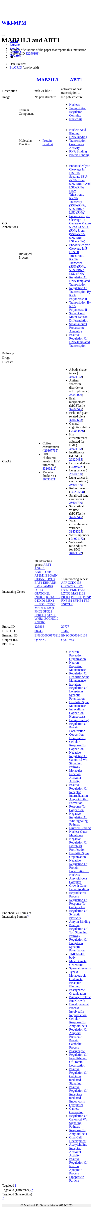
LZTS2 (50, 604)
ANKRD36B (43, 572)
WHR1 (39, 618)
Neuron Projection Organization (77, 655)
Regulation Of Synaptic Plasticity (78, 914)
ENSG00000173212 (47, 635)
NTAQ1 (49, 608)
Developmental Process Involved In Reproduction (79, 1010)
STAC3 (51, 615)
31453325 (75, 531)
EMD (38, 586)
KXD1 (41, 600)
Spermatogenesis (80, 968)
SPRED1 (40, 615)
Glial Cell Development (77, 1139)
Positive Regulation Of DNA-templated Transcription (79, 340)
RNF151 (66, 600)
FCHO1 (40, 590)
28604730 (75, 474)
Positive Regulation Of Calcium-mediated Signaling (78, 1076)
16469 (65, 631)
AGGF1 (40, 568)
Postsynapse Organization (77, 991)
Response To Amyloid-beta (78, 1131)
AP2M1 (40, 575)
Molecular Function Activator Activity (75, 776)
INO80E (40, 597)
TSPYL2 (67, 604)
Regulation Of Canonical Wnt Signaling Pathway (78, 1121)
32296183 (32, 53)
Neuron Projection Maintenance (77, 666)
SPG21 (47, 611)
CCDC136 (74, 582)
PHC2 (38, 611)
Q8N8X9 (40, 639)
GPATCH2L (42, 593)
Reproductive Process (77, 894)
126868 (39, 626)
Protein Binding (48, 142)
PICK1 (65, 597)
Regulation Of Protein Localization (78, 727)
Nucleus (74, 104)
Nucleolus (75, 119)
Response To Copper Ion (77, 808)
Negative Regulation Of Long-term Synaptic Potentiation (78, 691)
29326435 (75, 459)
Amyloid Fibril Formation (78, 801)
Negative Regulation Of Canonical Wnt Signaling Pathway (78, 760)
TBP (86, 600)
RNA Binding (78, 151)
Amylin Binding (79, 921)
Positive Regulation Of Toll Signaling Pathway (78, 930)
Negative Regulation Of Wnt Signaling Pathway (78, 819)
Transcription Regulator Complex (77, 112)
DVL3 (50, 579)
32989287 (77, 466)
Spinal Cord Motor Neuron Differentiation (78, 317)
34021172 (75, 376)
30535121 (49, 479)
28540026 (75, 394)
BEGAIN (51, 575)
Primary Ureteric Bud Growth (80, 998)
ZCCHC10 (51, 618)
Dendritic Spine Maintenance (79, 703)
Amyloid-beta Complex (78, 880)
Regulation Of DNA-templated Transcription (79, 281)
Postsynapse (77, 1051)
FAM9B (47, 586)
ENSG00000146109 (74, 635)
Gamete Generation (76, 1110)
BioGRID (16, 67)
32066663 (75, 420)
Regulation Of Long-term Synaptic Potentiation (78, 945)
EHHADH (49, 582)
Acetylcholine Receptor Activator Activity (78, 1150)
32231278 (77, 492)
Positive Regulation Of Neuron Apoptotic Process (78, 1166)
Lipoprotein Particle (76, 1178)
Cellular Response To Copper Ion (77, 745)
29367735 (50, 450)
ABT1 (76, 79)
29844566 (77, 430)
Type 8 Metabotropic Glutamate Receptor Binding (77, 979)
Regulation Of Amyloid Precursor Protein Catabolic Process (78, 1038)
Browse (15, 44)
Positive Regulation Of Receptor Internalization (78, 790)
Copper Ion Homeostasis (77, 736)
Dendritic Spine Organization (79, 855)
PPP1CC (76, 597)
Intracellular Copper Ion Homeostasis (77, 713)
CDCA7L (67, 586)
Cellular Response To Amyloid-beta (78, 1022)
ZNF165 (40, 622)
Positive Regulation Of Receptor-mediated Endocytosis (78, 1094)
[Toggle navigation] (3, 35)
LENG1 (40, 604)
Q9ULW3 (67, 639)
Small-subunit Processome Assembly (78, 327)
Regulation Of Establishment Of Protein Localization (78, 1060)
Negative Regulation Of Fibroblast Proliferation (78, 844)
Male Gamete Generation (78, 962)
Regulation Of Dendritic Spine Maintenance (79, 677)
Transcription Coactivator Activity (77, 144)
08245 (39, 631)
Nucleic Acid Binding (77, 131)
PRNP (87, 597)
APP (64, 582)
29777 (65, 626)
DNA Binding (78, 137)
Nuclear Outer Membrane (78, 833)
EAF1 (38, 582)
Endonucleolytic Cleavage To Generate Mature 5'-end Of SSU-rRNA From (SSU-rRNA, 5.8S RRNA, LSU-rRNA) (80, 228)
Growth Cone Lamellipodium (79, 887)
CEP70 (78, 586)
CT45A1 (40, 579)
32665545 (75, 409)
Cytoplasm (76, 1105)
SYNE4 (78, 600)
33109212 (49, 468)
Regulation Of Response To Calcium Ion (78, 903)
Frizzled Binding (80, 828)
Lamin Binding (79, 720)
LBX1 (50, 600)
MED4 (39, 608)
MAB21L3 (47, 79)
